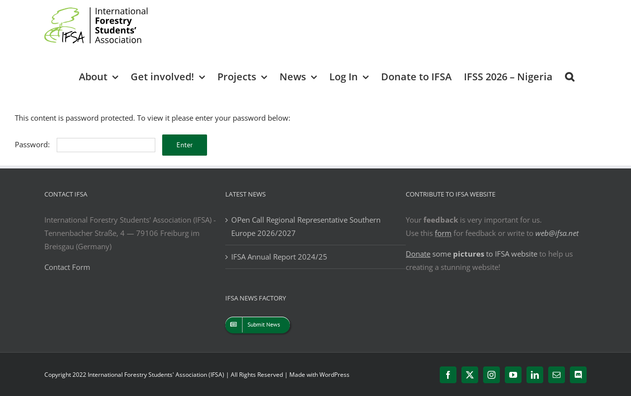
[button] (569, 76)
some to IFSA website (471, 254)
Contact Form (67, 267)
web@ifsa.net (557, 233)
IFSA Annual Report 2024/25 (279, 257)
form (443, 233)
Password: (85, 144)
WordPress (334, 374)
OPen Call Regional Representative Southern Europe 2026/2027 (306, 226)
